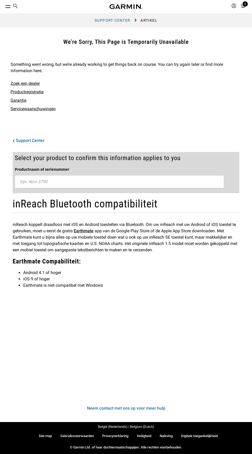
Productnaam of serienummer (42, 169)
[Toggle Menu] (3, 5)
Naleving (166, 436)
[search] (16, 6)
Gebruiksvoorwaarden (77, 436)
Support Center (112, 20)
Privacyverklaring (115, 436)
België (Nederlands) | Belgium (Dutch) (126, 427)
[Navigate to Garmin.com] (126, 6)
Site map (45, 436)
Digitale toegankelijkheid (199, 436)
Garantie (18, 100)
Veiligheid (144, 436)
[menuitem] (16, 6)
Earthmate (84, 230)
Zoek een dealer (25, 83)
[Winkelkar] (243, 7)
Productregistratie (27, 91)
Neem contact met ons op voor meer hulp (126, 408)
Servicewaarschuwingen (33, 108)
